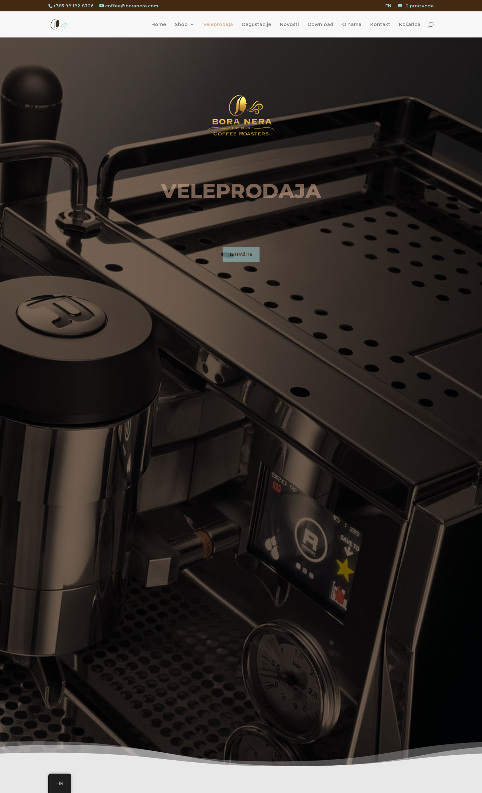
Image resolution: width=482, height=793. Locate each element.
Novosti (289, 24)
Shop (181, 24)
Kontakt (380, 24)
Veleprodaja (218, 24)
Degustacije (256, 24)
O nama (352, 24)
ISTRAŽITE (241, 255)
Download (320, 24)
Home (158, 24)
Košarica (409, 24)
